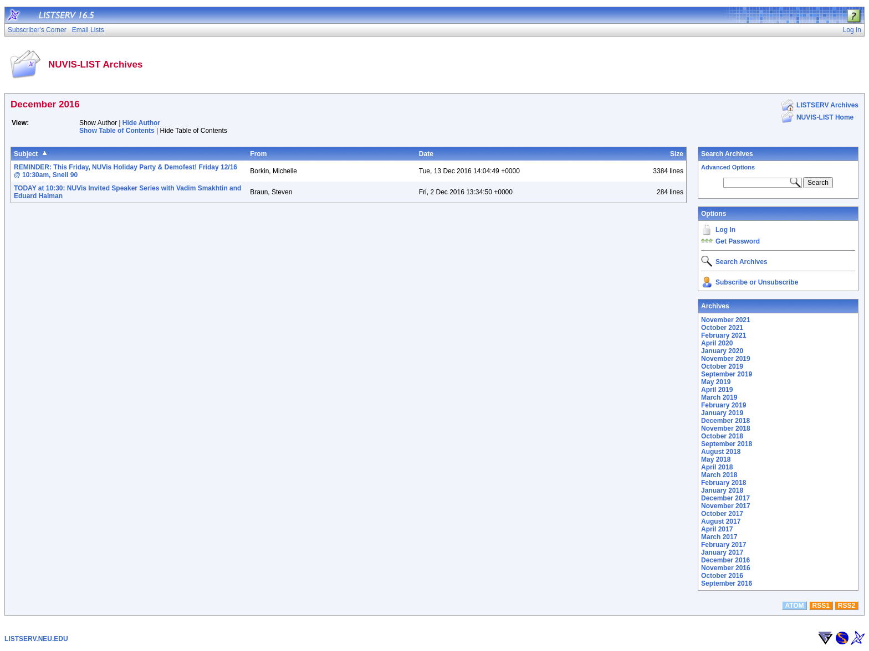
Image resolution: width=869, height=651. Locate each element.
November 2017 (725, 506)
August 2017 (720, 521)
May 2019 (715, 382)
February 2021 (723, 335)
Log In (725, 230)
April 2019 (717, 390)
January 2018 (722, 490)
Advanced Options (728, 167)
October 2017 (722, 514)
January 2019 (722, 413)
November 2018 (725, 428)
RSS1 (821, 605)
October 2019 (722, 366)
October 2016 (722, 576)
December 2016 (725, 560)
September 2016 (726, 583)
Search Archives (727, 154)
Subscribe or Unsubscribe (756, 282)
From (258, 154)
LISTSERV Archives (827, 105)
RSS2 (846, 605)
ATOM (794, 605)
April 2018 (717, 467)
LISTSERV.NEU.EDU (36, 639)
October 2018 (722, 436)
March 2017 (719, 537)
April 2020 (717, 343)
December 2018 (725, 421)
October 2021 (722, 328)
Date (426, 154)
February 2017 (723, 545)
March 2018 (719, 475)
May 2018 (715, 459)
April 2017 (717, 529)
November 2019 (725, 359)
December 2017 (725, 498)
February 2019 (723, 405)
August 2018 (720, 452)
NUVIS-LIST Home (824, 117)
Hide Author (141, 123)
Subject (26, 154)
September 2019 (726, 374)
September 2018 (726, 444)
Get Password (737, 241)
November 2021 (725, 320)
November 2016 (725, 568)
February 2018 (723, 483)
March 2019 (719, 397)
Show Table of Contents (117, 131)
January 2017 (722, 552)
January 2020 (722, 351)
